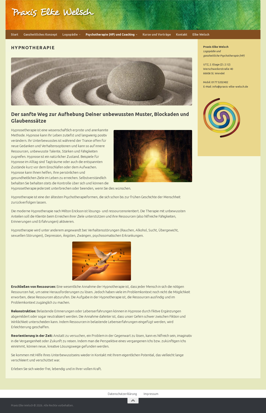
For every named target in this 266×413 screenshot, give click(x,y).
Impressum (151, 393)
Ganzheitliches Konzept (40, 34)
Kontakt (181, 34)
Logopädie (70, 34)
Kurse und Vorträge (157, 34)
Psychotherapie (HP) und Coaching (110, 34)
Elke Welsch (200, 34)
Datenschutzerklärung (122, 393)
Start (14, 34)
